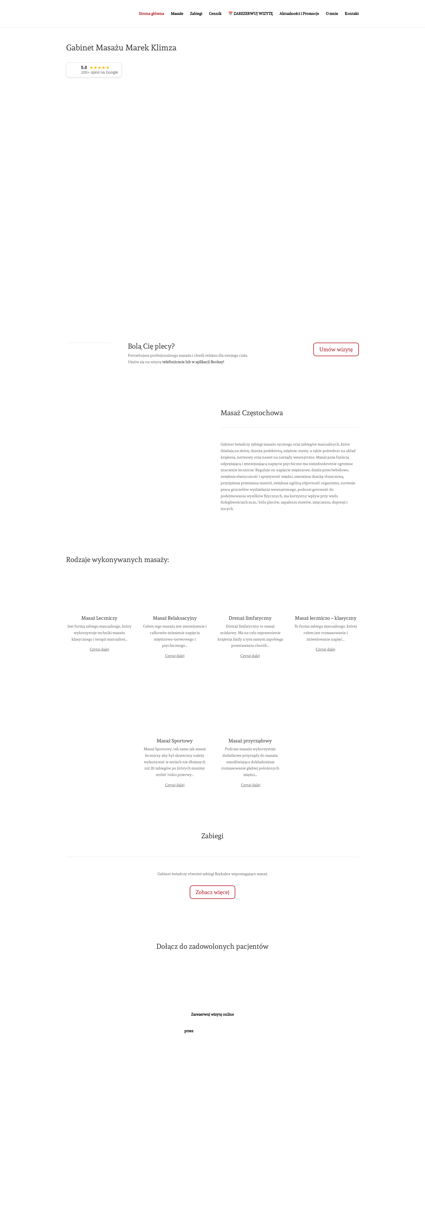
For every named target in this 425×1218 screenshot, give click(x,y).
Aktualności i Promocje (299, 14)
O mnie (332, 14)
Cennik (215, 14)
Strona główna (151, 14)
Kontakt (352, 14)
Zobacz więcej (212, 892)
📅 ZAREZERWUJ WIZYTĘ (250, 14)
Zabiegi (196, 14)
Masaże (177, 14)
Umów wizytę (336, 349)
